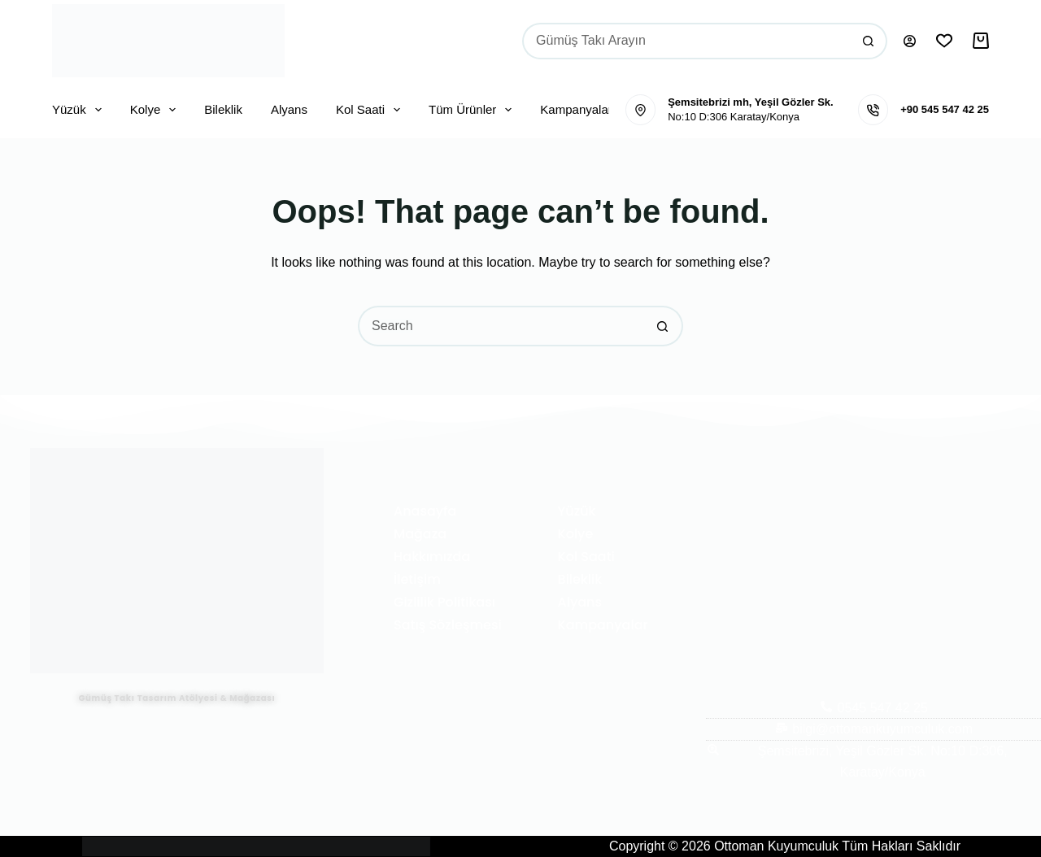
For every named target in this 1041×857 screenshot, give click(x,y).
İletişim (417, 579)
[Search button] (869, 41)
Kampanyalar (576, 109)
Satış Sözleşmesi (448, 625)
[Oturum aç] (910, 41)
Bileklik (223, 109)
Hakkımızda (432, 556)
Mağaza (420, 533)
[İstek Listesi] (944, 41)
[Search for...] (686, 41)
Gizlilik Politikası (444, 602)
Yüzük (80, 110)
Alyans (289, 109)
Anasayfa (425, 511)
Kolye (156, 110)
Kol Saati (371, 110)
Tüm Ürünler (473, 110)
